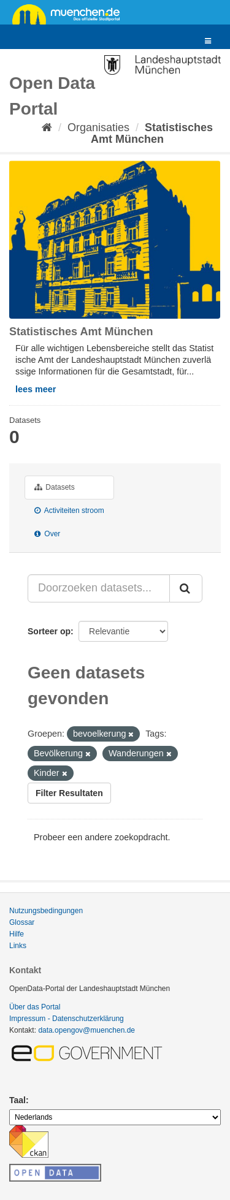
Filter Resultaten (69, 793)
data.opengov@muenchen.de (86, 1030)
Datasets (54, 487)
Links (17, 945)
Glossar (21, 922)
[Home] (47, 127)
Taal (17, 1100)
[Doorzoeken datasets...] (99, 588)
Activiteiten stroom (69, 510)
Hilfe (16, 934)
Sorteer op (49, 631)
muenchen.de (70, 13)
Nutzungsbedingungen (46, 910)
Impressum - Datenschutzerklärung (66, 1018)
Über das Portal (34, 1007)
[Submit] (185, 588)
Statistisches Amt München (152, 133)
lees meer (35, 389)
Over (47, 534)
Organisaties (98, 127)
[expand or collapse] (208, 41)
